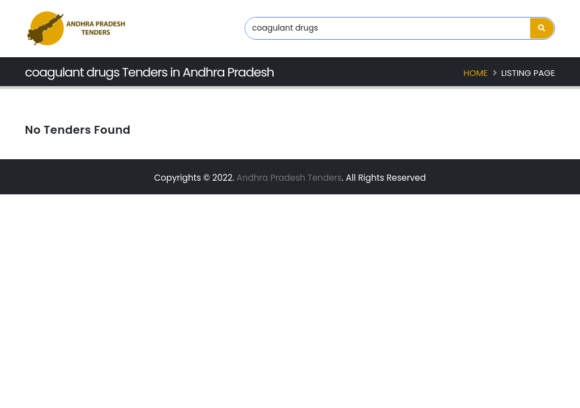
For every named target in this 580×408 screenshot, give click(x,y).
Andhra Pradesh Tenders (289, 178)
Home (475, 73)
